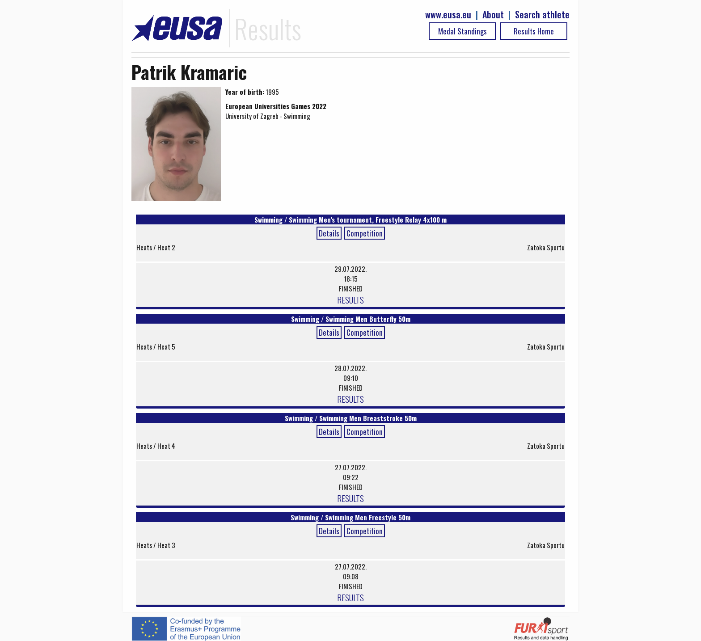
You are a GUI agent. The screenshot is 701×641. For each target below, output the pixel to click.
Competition (364, 233)
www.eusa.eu (448, 14)
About (493, 14)
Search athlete (542, 14)
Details (329, 233)
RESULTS (350, 299)
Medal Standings (462, 31)
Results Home (534, 31)
